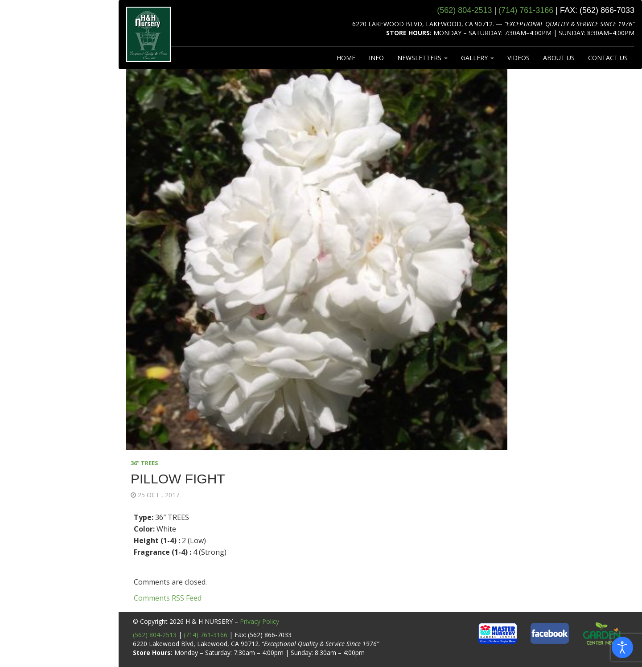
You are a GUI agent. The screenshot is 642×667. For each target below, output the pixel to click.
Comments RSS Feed (168, 598)
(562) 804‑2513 (464, 10)
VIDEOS (518, 57)
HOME (346, 57)
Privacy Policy (259, 621)
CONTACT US (608, 57)
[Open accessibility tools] (622, 647)
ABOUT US (559, 57)
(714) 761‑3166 (525, 10)
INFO (376, 57)
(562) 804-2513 (155, 634)
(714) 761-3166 (205, 634)
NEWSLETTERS (422, 57)
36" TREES (144, 463)
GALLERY (477, 57)
